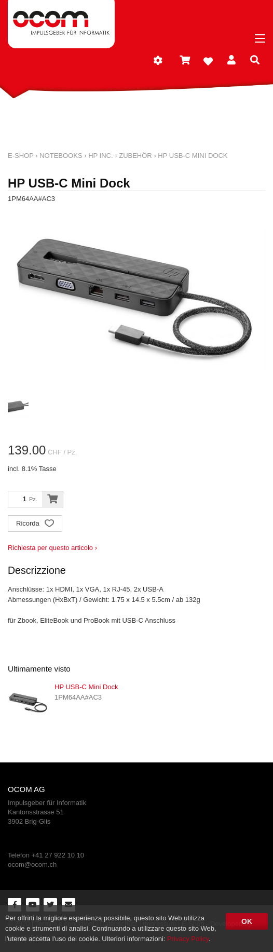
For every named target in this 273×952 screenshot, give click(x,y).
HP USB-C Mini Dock (192, 155)
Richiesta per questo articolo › (52, 548)
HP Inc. (100, 155)
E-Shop (21, 155)
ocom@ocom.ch (32, 864)
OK (246, 921)
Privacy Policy (188, 939)
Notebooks (60, 155)
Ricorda (35, 524)
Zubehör (135, 155)
